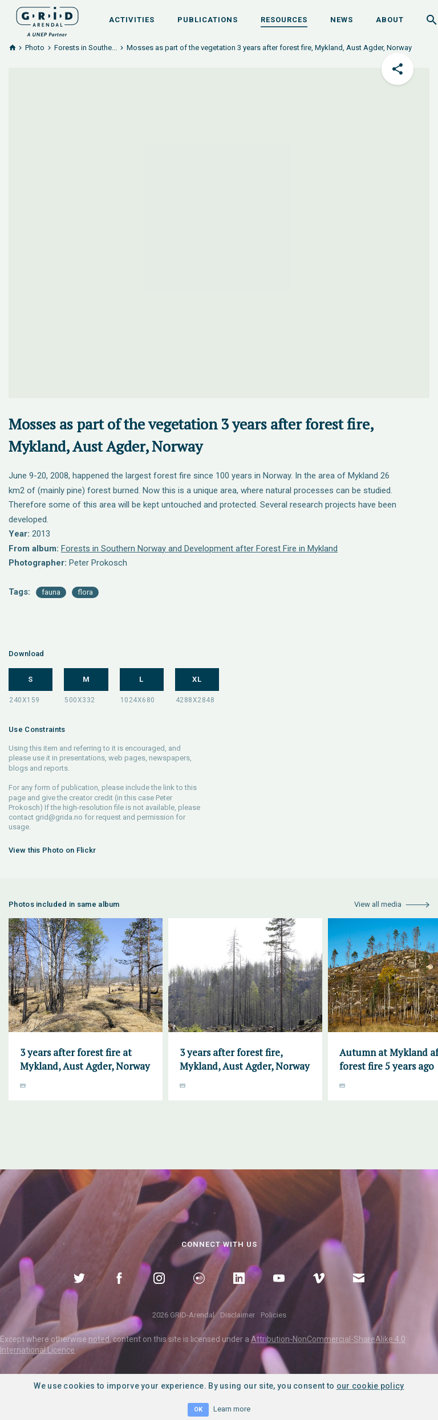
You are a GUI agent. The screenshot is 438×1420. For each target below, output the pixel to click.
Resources (284, 19)
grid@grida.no (59, 817)
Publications (207, 19)
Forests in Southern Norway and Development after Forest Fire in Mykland (199, 548)
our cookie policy (370, 1385)
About (390, 19)
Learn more (231, 1409)
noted (99, 1339)
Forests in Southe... (85, 47)
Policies (273, 1315)
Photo (34, 47)
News (341, 19)
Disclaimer (237, 1315)
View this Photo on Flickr (52, 850)
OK (198, 1409)
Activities (132, 19)
